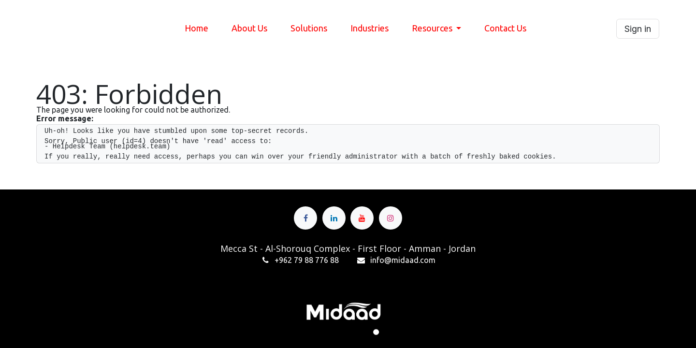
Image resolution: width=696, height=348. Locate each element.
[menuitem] (196, 28)
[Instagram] (390, 218)
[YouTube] (362, 218)
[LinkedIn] (334, 218)
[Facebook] (305, 218)
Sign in (637, 29)
